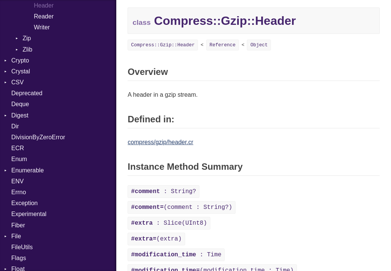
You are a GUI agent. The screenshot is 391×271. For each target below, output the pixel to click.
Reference (223, 45)
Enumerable (27, 170)
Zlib (27, 49)
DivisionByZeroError (38, 137)
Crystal (20, 71)
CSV (17, 82)
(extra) (156, 239)
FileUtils (22, 247)
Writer (42, 27)
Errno (18, 192)
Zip (27, 38)
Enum (19, 159)
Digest (19, 115)
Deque (20, 104)
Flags (18, 258)
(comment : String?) (181, 207)
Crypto (20, 60)
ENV (17, 181)
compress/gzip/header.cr (160, 142)
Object (259, 45)
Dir (15, 126)
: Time (176, 254)
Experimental (28, 214)
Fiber (18, 225)
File (16, 236)
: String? (163, 191)
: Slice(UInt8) (169, 223)
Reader (43, 16)
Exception (24, 203)
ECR (17, 148)
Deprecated (27, 93)
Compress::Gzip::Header (163, 45)
